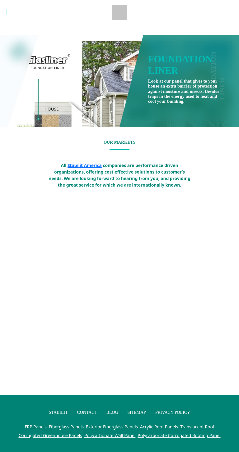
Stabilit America (85, 165)
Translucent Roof (197, 427)
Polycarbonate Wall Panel (110, 435)
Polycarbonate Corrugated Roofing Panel (179, 435)
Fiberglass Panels (66, 427)
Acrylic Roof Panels (159, 427)
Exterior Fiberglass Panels (112, 427)
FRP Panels (36, 427)
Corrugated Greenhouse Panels (50, 435)
